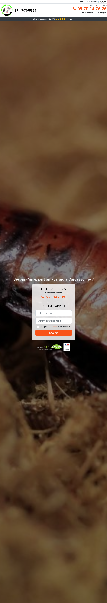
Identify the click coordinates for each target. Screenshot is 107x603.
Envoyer (53, 332)
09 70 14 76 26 (90, 8)
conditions (54, 327)
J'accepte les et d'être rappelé (54, 327)
